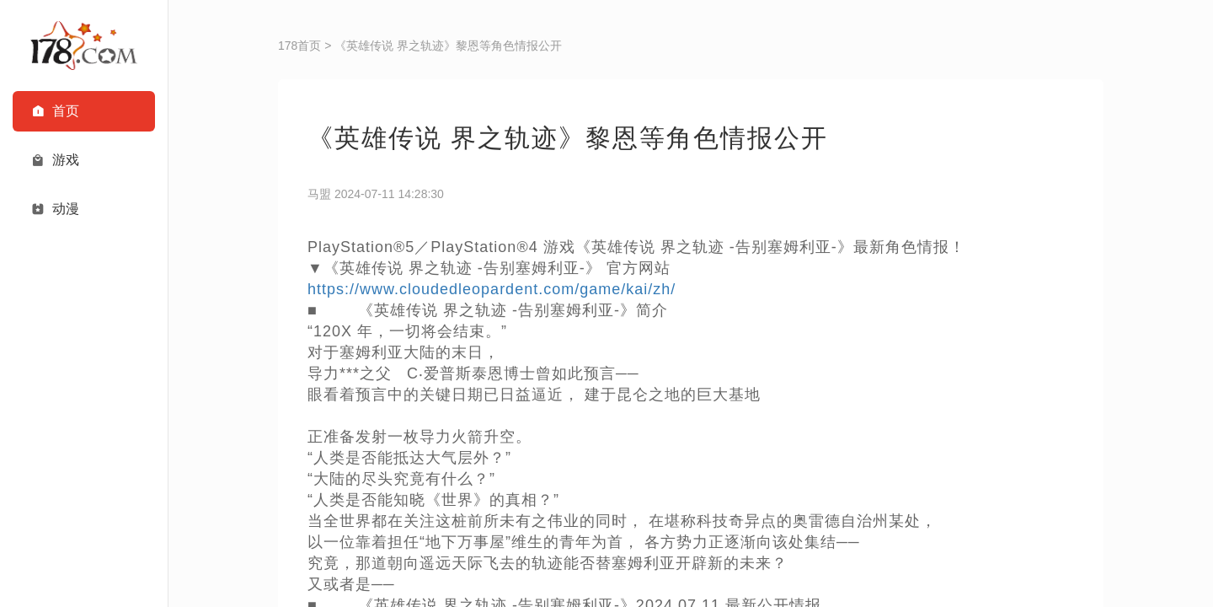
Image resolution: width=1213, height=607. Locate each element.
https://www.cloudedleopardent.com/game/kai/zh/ (491, 289)
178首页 (299, 45)
